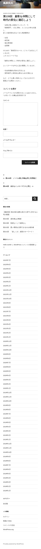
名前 (5, 129)
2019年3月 (7, 431)
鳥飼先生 (8, 3)
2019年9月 (7, 405)
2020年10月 (7, 350)
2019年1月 (7, 439)
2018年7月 (7, 465)
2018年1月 (7, 491)
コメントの (9, 525)
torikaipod (19, 13)
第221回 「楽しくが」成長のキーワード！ (18, 231)
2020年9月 (7, 354)
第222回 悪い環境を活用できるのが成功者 (18, 227)
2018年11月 (7, 448)
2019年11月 (7, 397)
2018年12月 (7, 444)
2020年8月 (7, 358)
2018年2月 (7, 486)
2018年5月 (7, 473)
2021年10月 (7, 298)
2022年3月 (7, 277)
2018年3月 (7, 482)
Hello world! (7, 245)
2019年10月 (7, 401)
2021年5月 (7, 320)
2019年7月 (7, 414)
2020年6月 (7, 367)
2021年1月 (7, 337)
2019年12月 (7, 392)
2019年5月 (7, 422)
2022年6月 (7, 264)
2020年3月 (7, 380)
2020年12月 (7, 341)
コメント (6, 100)
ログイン (6, 516)
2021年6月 (7, 316)
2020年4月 (7, 375)
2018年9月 (7, 456)
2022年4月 (7, 273)
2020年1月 (7, 388)
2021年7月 (7, 311)
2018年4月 (7, 478)
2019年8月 (7, 409)
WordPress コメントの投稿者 (24, 245)
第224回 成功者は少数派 (12, 219)
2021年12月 (7, 290)
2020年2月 (7, 384)
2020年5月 (7, 371)
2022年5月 (7, 269)
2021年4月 (7, 324)
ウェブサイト (8, 151)
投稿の (7, 521)
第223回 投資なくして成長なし (14, 223)
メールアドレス (9, 140)
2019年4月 (7, 427)
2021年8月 (7, 307)
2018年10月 (7, 452)
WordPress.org (8, 529)
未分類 (5, 504)
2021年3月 (7, 328)
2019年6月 (7, 418)
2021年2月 (7, 333)
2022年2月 (7, 281)
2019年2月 (7, 435)
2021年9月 (7, 303)
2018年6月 (7, 469)
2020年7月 (7, 362)
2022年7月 (7, 260)
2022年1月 (7, 286)
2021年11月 (7, 294)
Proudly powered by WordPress (13, 544)
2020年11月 (7, 345)
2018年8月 (7, 461)
